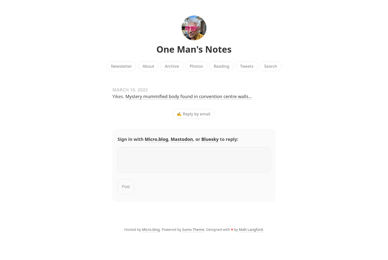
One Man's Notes (194, 49)
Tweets (247, 66)
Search (270, 66)
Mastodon (182, 139)
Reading (221, 66)
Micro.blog (156, 139)
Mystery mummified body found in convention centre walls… (188, 96)
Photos (196, 66)
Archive (172, 66)
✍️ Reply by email (193, 114)
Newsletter (121, 66)
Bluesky (210, 139)
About (148, 66)
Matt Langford (251, 232)
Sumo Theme (193, 232)
